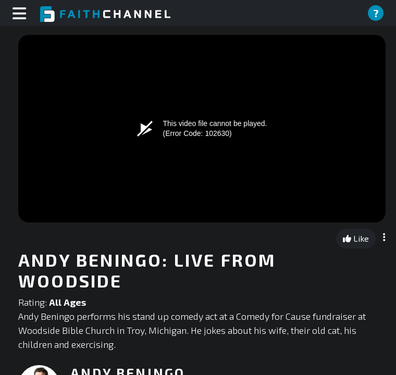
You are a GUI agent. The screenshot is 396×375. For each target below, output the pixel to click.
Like (356, 238)
